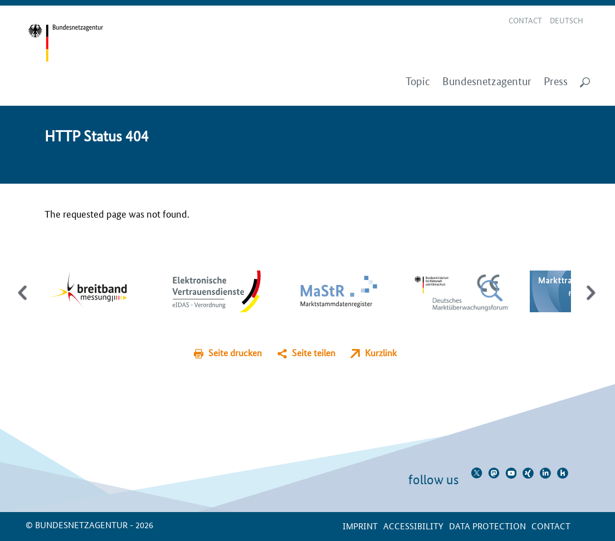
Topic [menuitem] (418, 81)
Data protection (487, 526)
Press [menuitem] (556, 81)
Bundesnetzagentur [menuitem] (486, 81)
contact (550, 526)
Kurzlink (381, 352)
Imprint (360, 526)
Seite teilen (313, 352)
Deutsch (566, 20)
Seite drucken (235, 352)
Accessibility (413, 526)
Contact (525, 20)
